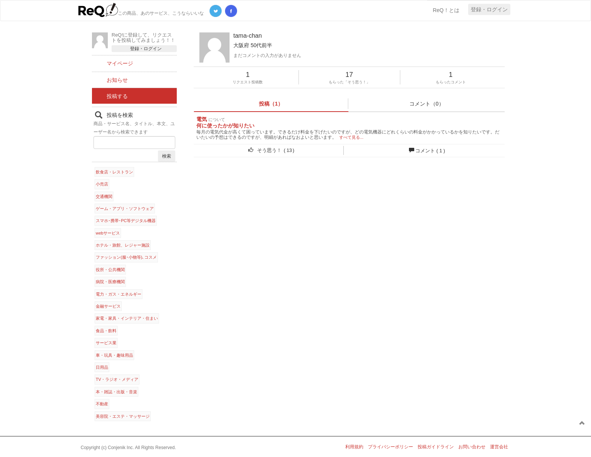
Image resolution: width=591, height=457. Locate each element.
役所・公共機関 (110, 269)
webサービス (108, 233)
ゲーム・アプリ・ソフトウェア (125, 208)
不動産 (102, 404)
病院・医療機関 (110, 281)
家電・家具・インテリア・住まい (127, 318)
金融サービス (108, 306)
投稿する (117, 96)
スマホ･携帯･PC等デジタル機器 (126, 220)
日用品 (102, 367)
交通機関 (104, 196)
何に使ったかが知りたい (225, 126)
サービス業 (106, 342)
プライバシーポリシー (390, 446)
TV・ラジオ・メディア (117, 379)
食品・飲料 (106, 330)
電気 (201, 119)
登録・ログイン (489, 9)
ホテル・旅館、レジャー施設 (123, 245)
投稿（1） (271, 104)
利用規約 (354, 446)
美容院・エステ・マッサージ (123, 416)
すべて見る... (351, 137)
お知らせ (117, 80)
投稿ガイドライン (436, 446)
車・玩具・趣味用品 (114, 355)
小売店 (102, 184)
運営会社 (499, 446)
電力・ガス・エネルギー (118, 294)
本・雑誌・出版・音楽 (116, 392)
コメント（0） (426, 104)
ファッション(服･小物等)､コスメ (126, 257)
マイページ (120, 63)
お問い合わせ (471, 446)
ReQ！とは (446, 10)
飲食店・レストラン (114, 172)
